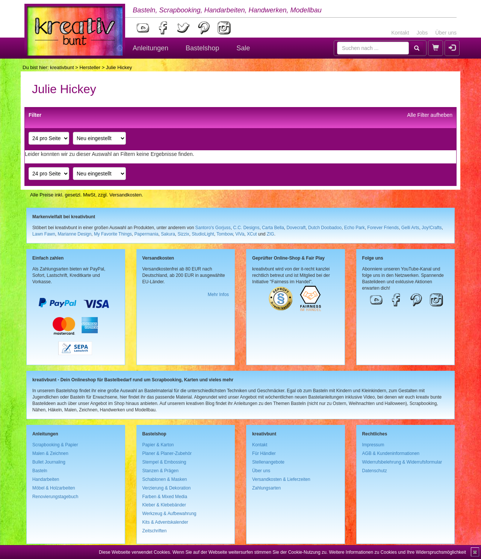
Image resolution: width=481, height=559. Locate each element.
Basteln (39, 470)
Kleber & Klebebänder (164, 505)
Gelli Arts (410, 227)
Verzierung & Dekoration (166, 488)
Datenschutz (374, 470)
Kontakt (400, 33)
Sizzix (183, 234)
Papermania (146, 234)
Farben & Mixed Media (165, 496)
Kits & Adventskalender (165, 522)
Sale (243, 48)
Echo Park (354, 227)
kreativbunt (62, 67)
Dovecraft (296, 227)
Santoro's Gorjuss (213, 227)
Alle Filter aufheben (429, 115)
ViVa (239, 234)
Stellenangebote (268, 462)
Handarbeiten (45, 479)
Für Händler (264, 453)
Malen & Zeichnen (50, 453)
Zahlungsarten (266, 488)
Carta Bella (273, 227)
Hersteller (89, 67)
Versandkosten (125, 195)
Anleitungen (150, 48)
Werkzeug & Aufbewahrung (169, 513)
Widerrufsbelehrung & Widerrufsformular (402, 462)
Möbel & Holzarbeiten (53, 488)
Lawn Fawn (43, 234)
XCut (252, 234)
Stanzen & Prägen (160, 470)
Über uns (446, 33)
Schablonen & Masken (164, 479)
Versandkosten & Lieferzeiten (281, 479)
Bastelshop (202, 48)
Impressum (373, 444)
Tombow (224, 234)
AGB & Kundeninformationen (391, 453)
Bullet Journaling (48, 462)
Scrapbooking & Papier (55, 444)
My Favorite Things (113, 234)
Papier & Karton (158, 444)
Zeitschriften (154, 530)
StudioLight (203, 234)
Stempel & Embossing (164, 462)
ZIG (270, 234)
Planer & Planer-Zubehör (167, 453)
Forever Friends (383, 227)
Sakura (168, 234)
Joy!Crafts (432, 227)
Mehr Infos (218, 294)
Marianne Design (74, 234)
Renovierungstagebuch (55, 496)
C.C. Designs (246, 227)
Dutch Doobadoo (325, 227)
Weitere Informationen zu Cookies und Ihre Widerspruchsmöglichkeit (397, 552)
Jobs (422, 33)
